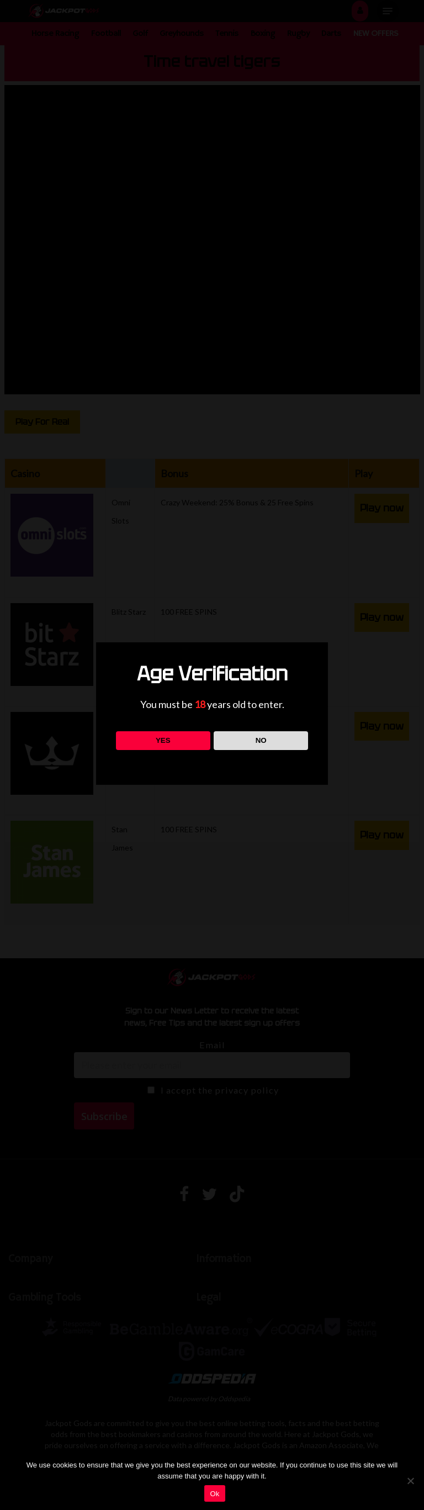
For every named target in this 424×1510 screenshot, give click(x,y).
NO (261, 740)
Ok (214, 1494)
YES (163, 740)
